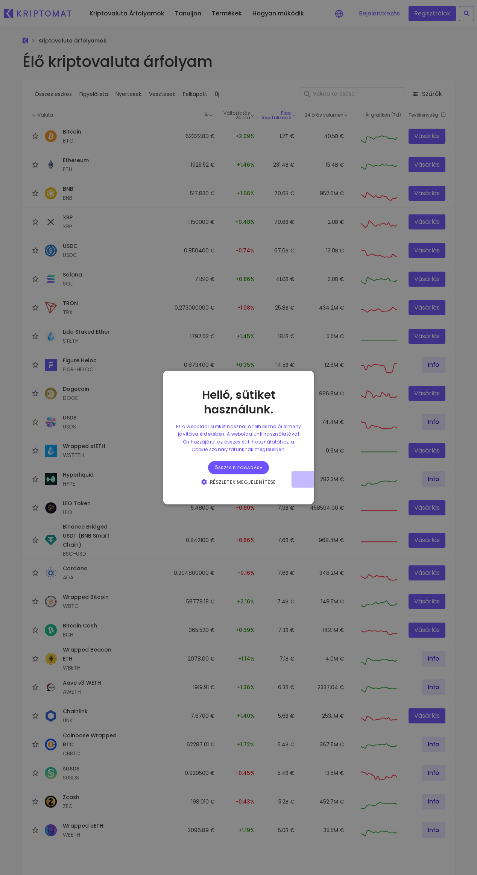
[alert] (238, 437)
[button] (238, 481)
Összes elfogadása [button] (238, 467)
